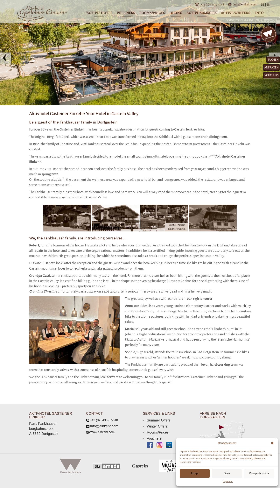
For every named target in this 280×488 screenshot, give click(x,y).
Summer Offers (159, 420)
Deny (227, 473)
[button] (272, 443)
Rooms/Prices (158, 432)
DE (263, 4)
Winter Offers (157, 426)
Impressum (228, 481)
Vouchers (154, 438)
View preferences (259, 473)
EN (268, 4)
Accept (195, 473)
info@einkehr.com (244, 4)
